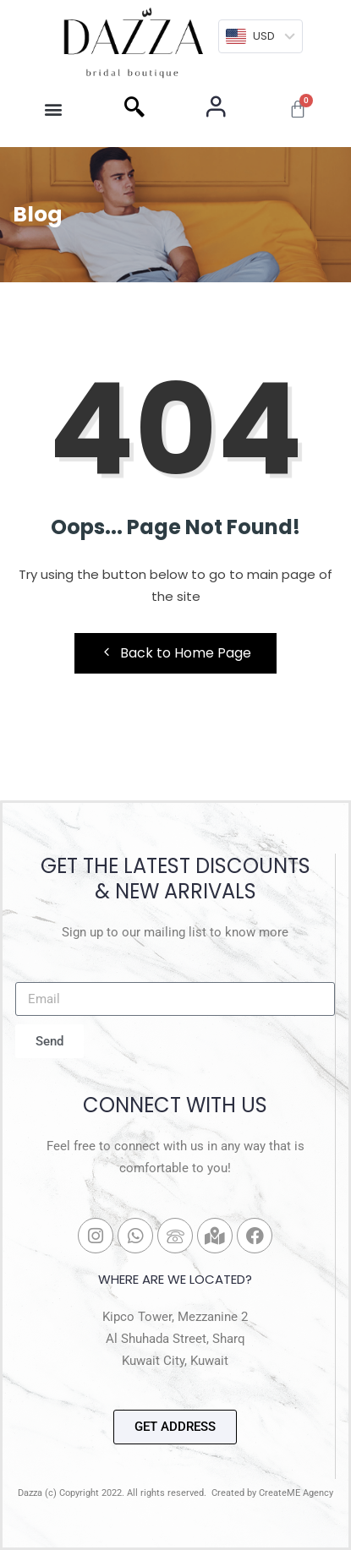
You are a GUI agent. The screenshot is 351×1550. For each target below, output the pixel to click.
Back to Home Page (175, 653)
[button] (54, 109)
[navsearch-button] (134, 109)
